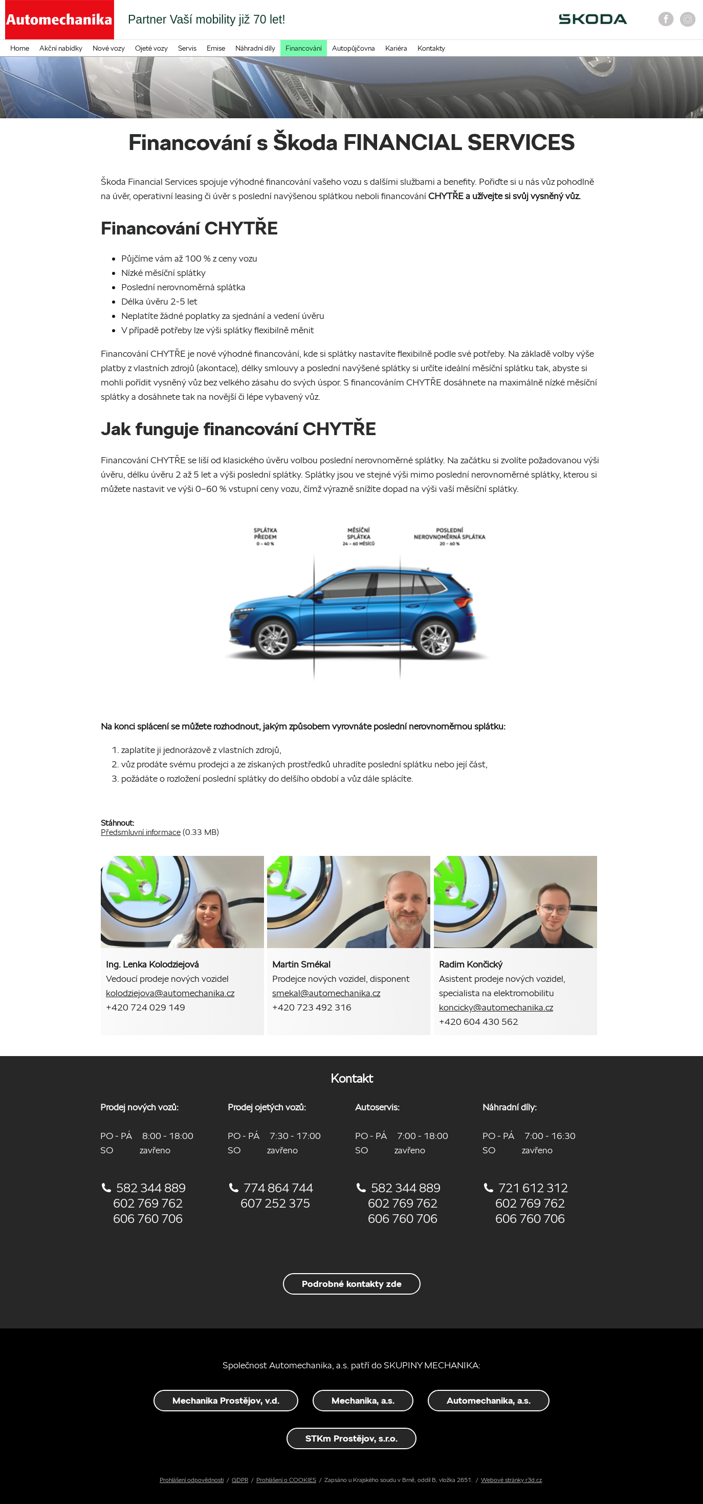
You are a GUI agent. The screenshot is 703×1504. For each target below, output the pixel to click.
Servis (187, 48)
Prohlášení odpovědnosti (192, 1480)
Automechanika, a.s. (489, 1400)
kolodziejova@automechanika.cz (170, 992)
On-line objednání (452, 23)
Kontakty (431, 48)
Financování (303, 48)
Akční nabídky (60, 48)
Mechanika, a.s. (363, 1400)
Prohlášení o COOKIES (286, 1480)
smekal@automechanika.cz (326, 992)
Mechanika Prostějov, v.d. (225, 1400)
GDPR (240, 1480)
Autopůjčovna (353, 48)
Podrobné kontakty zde (352, 1284)
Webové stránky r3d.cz (511, 1480)
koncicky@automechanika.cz (496, 1007)
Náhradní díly (255, 48)
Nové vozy (109, 48)
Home (19, 48)
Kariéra (396, 48)
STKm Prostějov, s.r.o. (351, 1438)
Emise (216, 48)
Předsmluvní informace (141, 832)
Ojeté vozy (151, 48)
